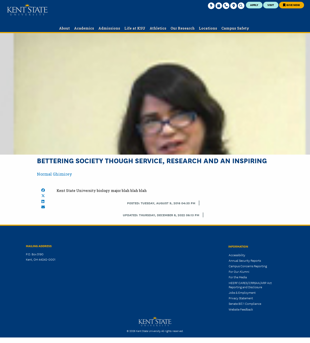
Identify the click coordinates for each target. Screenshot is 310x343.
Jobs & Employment (242, 292)
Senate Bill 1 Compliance (245, 303)
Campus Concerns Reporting (248, 265)
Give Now (291, 4)
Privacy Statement (241, 298)
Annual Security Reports (245, 260)
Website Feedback (241, 309)
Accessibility (237, 254)
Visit (270, 4)
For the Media (238, 277)
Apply (254, 4)
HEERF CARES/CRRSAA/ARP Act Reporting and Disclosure (250, 284)
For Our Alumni (239, 271)
